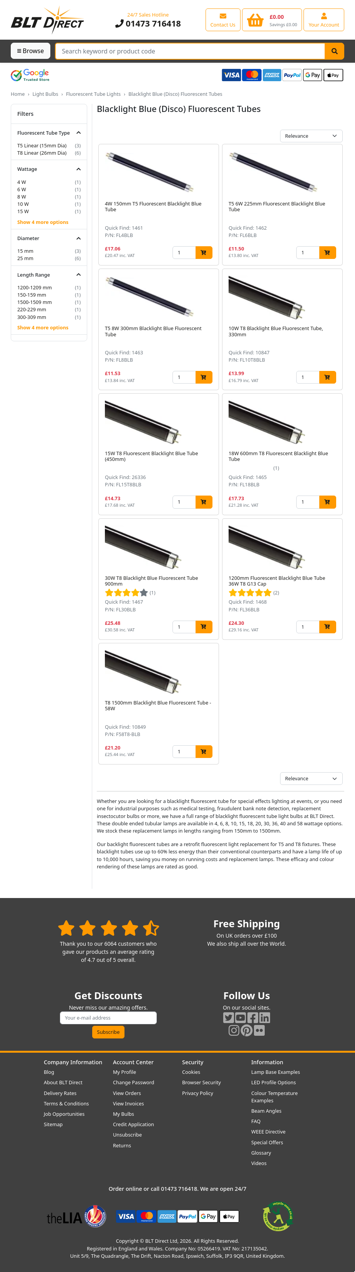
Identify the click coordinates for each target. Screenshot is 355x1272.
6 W (21, 189)
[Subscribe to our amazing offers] (108, 1018)
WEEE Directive (268, 1131)
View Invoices (128, 1103)
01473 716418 (148, 23)
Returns (122, 1145)
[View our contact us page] (223, 19)
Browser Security (201, 1082)
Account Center (133, 1062)
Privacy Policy (197, 1093)
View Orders (127, 1093)
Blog (49, 1071)
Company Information (73, 1062)
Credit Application (133, 1124)
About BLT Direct (63, 1082)
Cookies (191, 1071)
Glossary (261, 1152)
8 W (21, 196)
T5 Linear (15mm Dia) (41, 145)
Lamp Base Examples (275, 1071)
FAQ (255, 1121)
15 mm (25, 250)
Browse (30, 51)
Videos (259, 1163)
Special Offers (267, 1142)
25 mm (25, 258)
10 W (23, 203)
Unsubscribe (127, 1134)
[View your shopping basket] (272, 19)
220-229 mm (31, 309)
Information (267, 1062)
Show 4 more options (42, 222)
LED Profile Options (273, 1082)
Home (18, 93)
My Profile (124, 1071)
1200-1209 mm (34, 287)
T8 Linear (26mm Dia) (41, 152)
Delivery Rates (60, 1093)
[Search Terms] (190, 51)
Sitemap (53, 1124)
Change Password (133, 1082)
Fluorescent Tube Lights (93, 93)
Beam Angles (266, 1110)
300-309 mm (31, 317)
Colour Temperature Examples (274, 1097)
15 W (23, 211)
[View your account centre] (324, 19)
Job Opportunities (64, 1113)
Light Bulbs (45, 93)
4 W (21, 182)
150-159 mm (31, 294)
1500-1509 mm (34, 302)
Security (192, 1062)
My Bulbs (123, 1113)
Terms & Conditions (66, 1103)
